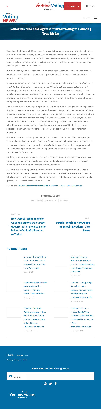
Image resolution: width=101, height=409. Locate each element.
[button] (90, 6)
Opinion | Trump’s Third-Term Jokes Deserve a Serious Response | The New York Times (35, 262)
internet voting (64, 200)
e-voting (39, 200)
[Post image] (14, 261)
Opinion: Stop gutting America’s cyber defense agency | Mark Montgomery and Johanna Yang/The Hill (81, 290)
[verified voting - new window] (49, 10)
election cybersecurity (51, 200)
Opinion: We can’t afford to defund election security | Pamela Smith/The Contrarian (35, 288)
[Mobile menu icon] (95, 17)
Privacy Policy (13, 359)
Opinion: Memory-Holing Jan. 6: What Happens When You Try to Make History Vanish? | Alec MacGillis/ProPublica (82, 317)
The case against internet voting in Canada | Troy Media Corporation (50, 185)
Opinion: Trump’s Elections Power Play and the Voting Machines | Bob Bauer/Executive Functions (82, 264)
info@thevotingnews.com (18, 355)
